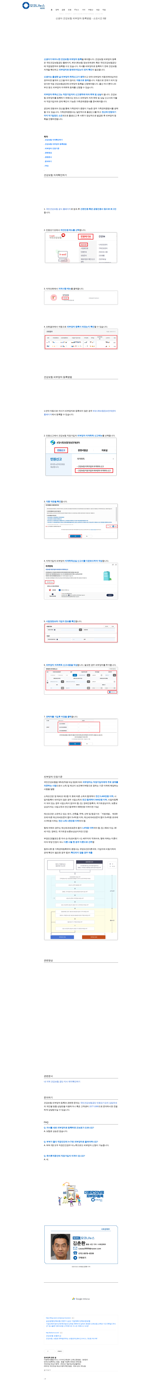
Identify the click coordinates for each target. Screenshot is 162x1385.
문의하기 (48, 161)
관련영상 (48, 153)
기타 (83, 10)
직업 (104, 10)
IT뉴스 (76, 10)
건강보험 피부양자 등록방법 (56, 144)
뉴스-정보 (75, 22)
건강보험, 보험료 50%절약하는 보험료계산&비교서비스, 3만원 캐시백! (71, 1338)
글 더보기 (47, 1370)
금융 (63, 10)
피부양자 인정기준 (52, 148)
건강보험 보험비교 (53, 1336)
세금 (97, 10)
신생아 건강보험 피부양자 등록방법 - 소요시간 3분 (81, 18)
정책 (57, 10)
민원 (69, 10)
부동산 (90, 10)
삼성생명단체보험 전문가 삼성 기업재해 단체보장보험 (68, 1321)
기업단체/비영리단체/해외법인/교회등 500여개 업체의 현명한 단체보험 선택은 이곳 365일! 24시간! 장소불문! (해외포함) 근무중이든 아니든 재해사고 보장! (81, 1325)
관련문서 (48, 157)
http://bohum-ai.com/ (52, 1333)
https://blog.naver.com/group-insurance (58, 1318)
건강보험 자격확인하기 (54, 140)
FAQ (46, 166)
